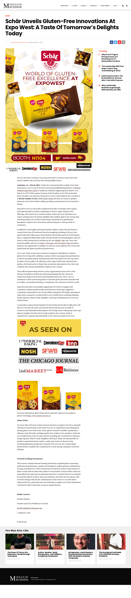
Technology (93, 6)
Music (115, 6)
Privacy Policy (34, 591)
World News (64, 6)
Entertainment (105, 6)
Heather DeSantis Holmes (20, 42)
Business (83, 6)
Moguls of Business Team (13, 572)
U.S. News (74, 6)
